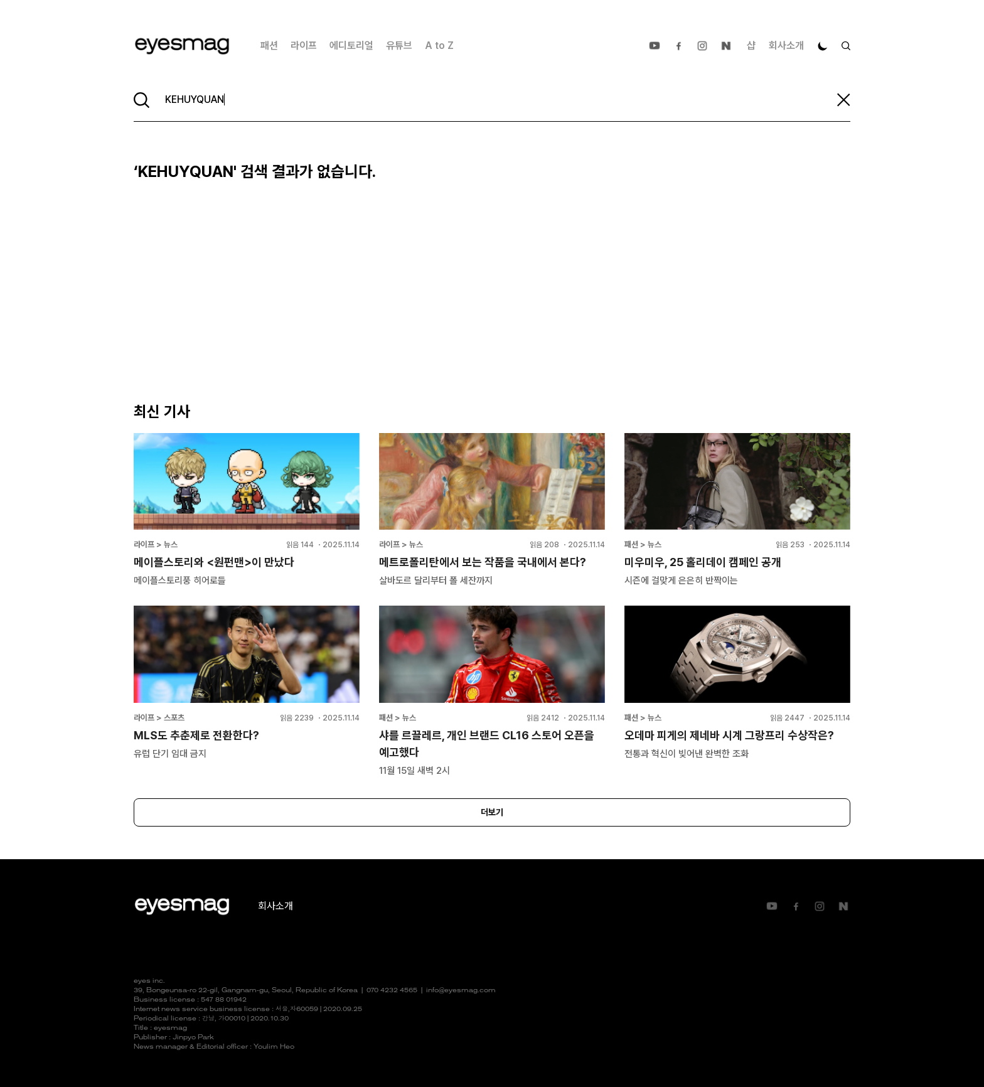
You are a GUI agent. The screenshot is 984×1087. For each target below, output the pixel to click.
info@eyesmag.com (461, 990)
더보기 (492, 812)
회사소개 (786, 45)
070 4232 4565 (391, 990)
